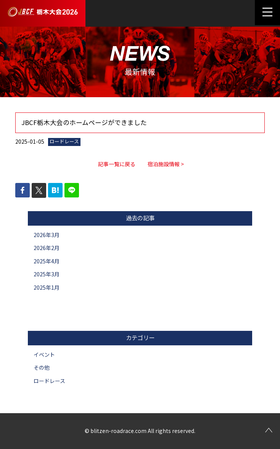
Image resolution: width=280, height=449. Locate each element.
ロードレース (49, 381)
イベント (44, 354)
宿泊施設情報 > (166, 164)
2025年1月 (47, 287)
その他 (42, 367)
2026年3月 (47, 235)
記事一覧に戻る (116, 164)
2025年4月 (47, 261)
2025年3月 (47, 274)
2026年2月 (47, 248)
